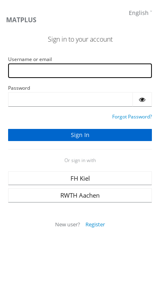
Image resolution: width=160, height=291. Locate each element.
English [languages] (139, 13)
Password (19, 87)
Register (95, 224)
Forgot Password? (132, 116)
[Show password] (142, 99)
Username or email (30, 59)
